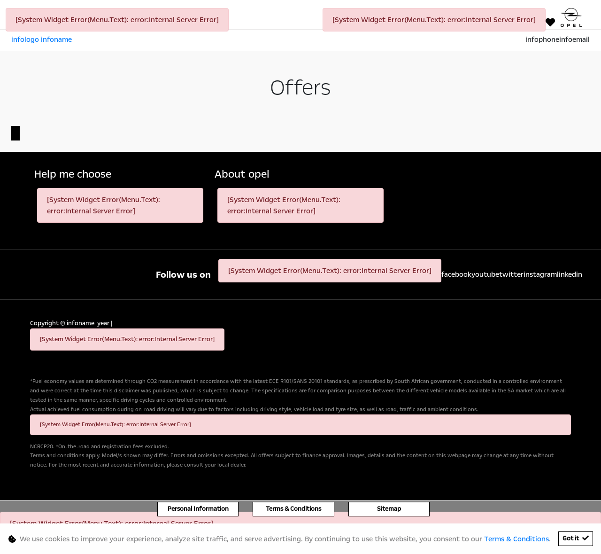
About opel (242, 174)
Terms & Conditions (293, 509)
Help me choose (72, 174)
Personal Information (198, 509)
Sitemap (389, 509)
